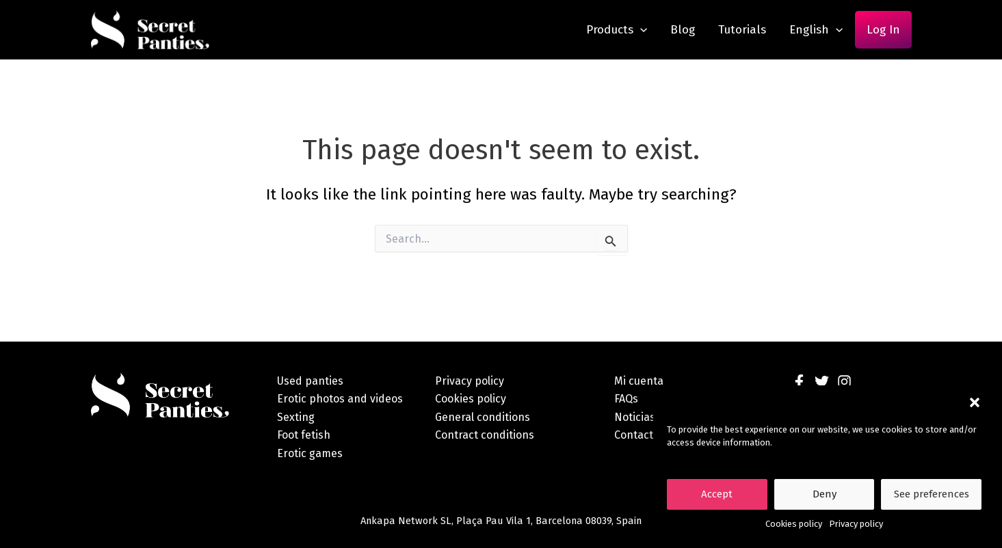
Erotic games (310, 453)
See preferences (931, 494)
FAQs (626, 398)
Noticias (634, 417)
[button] (974, 402)
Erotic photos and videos (340, 398)
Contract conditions (484, 434)
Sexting (296, 417)
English (816, 30)
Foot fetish (303, 434)
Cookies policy (793, 524)
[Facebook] (799, 381)
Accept (717, 494)
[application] (640, 30)
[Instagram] (844, 381)
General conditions (482, 417)
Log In (883, 30)
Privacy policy (856, 524)
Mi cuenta (638, 380)
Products (616, 30)
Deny (824, 494)
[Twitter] (822, 381)
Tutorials (742, 30)
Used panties (310, 380)
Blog (682, 30)
